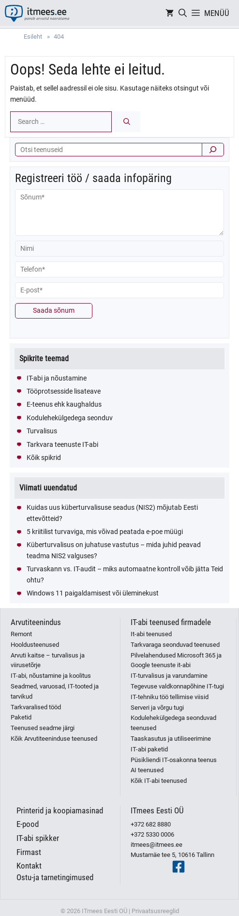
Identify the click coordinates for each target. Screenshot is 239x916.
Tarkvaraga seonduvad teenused (175, 644)
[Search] (126, 121)
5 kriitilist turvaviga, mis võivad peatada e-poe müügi (105, 531)
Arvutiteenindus (36, 622)
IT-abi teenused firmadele (171, 622)
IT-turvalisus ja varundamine (169, 675)
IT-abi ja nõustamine (57, 378)
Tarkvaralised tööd (36, 707)
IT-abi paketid (149, 749)
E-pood (27, 824)
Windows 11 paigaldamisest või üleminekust (93, 593)
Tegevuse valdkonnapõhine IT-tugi (177, 686)
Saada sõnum (54, 310)
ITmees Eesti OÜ (157, 810)
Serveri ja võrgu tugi (157, 707)
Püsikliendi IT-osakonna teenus (174, 759)
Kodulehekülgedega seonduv (70, 418)
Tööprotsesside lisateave (64, 391)
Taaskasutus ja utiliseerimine (171, 738)
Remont (21, 634)
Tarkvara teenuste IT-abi (62, 444)
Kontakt (29, 865)
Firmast (28, 852)
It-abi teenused (151, 634)
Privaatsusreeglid (155, 911)
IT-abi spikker (37, 838)
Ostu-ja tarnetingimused (54, 877)
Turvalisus (42, 431)
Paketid (21, 717)
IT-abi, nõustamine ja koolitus (51, 675)
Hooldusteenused (35, 644)
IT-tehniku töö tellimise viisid (170, 697)
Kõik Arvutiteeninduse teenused (54, 738)
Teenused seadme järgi (43, 728)
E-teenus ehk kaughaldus (64, 404)
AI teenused (147, 770)
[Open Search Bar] (182, 13)
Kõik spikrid (44, 457)
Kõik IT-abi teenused (159, 780)
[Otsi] (213, 149)
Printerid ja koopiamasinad (59, 810)
